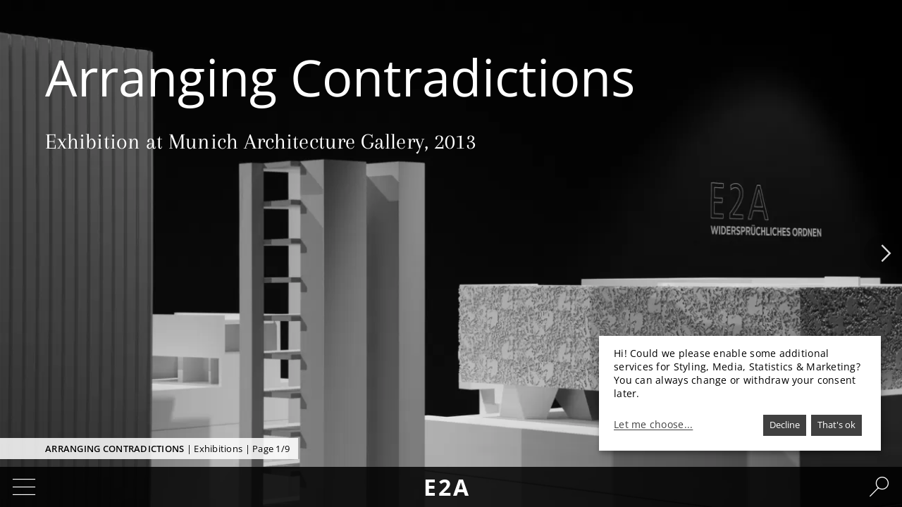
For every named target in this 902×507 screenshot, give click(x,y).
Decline (785, 424)
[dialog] (740, 393)
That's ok (836, 424)
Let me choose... (653, 424)
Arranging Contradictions (114, 448)
